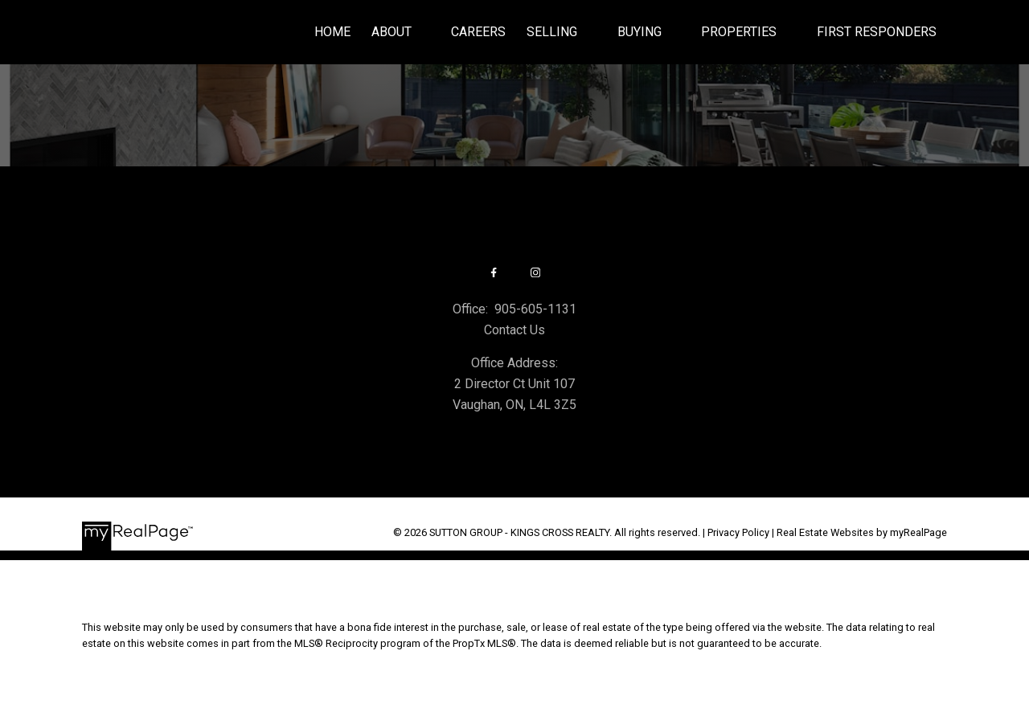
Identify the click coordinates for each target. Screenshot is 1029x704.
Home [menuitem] (332, 31)
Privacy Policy (738, 532)
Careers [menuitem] (478, 31)
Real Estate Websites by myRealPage (862, 532)
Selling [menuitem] (552, 31)
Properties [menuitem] (739, 31)
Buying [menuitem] (639, 31)
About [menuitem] (391, 31)
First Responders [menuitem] (877, 31)
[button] (493, 272)
